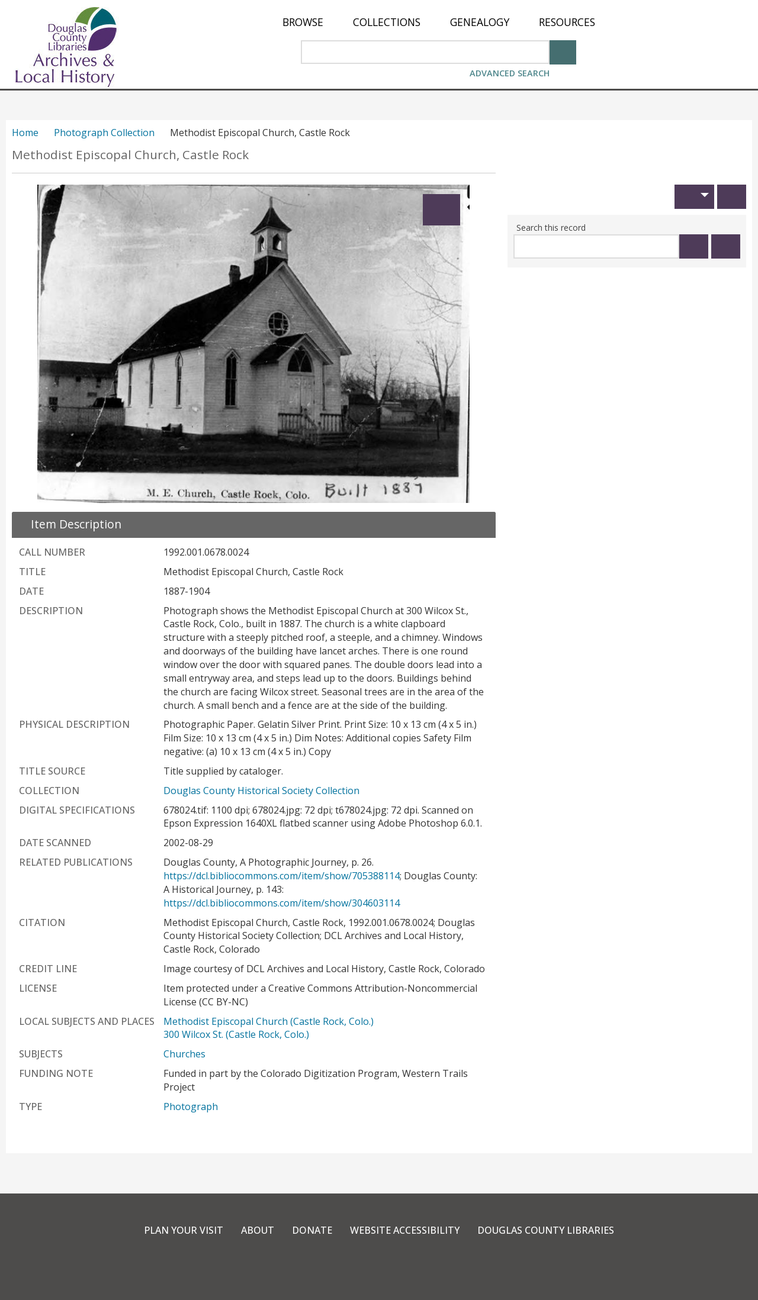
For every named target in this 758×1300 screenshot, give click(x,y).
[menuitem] (303, 22)
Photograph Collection (104, 132)
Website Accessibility (405, 1230)
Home (25, 132)
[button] (694, 197)
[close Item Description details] (69, 524)
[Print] (731, 197)
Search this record (551, 227)
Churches (184, 1053)
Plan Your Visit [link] (183, 1230)
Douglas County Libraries (545, 1230)
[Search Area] (425, 52)
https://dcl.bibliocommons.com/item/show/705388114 (281, 875)
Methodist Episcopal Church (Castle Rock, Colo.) (268, 1021)
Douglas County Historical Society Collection (261, 790)
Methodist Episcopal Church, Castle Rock (130, 155)
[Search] (563, 51)
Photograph (190, 1106)
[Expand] (441, 209)
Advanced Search (510, 73)
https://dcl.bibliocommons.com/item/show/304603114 (281, 902)
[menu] (439, 22)
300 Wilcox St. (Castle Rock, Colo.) (236, 1034)
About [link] (257, 1230)
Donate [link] (312, 1230)
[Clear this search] (725, 246)
